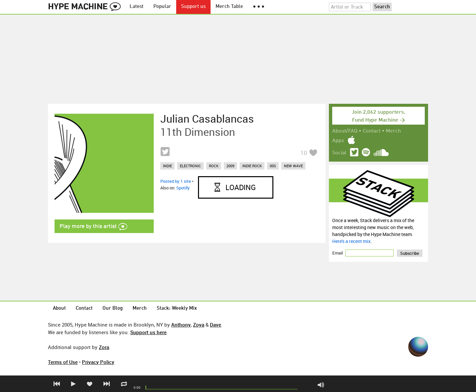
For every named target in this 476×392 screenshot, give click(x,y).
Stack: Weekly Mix (177, 308)
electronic (190, 165)
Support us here (148, 332)
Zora (104, 347)
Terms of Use (63, 362)
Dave (215, 324)
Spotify (183, 188)
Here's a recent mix (351, 241)
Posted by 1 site (175, 181)
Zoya (198, 324)
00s (273, 165)
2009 (230, 165)
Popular (162, 6)
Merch (393, 131)
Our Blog (112, 308)
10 (303, 153)
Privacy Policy (98, 362)
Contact (371, 131)
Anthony (181, 324)
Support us (193, 6)
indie (167, 165)
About (59, 308)
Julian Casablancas (207, 118)
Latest (136, 6)
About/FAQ (344, 131)
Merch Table (229, 6)
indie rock (252, 165)
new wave (293, 165)
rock (213, 165)
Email (338, 253)
